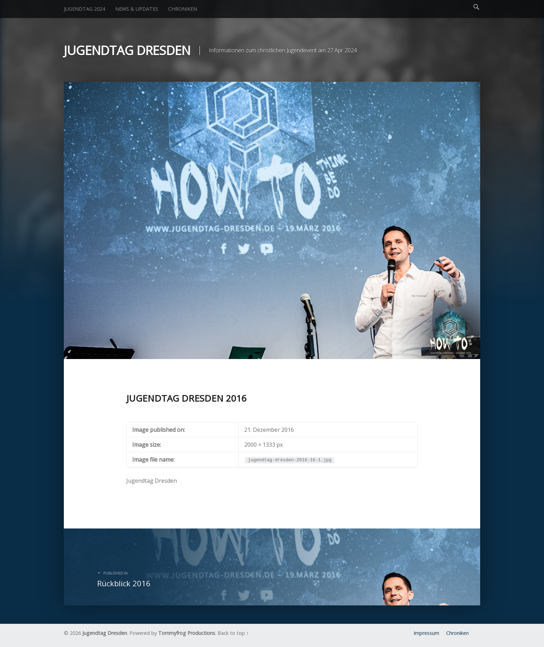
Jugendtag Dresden (104, 633)
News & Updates (136, 9)
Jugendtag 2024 (84, 9)
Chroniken (182, 9)
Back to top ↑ (233, 633)
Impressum (426, 633)
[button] (272, 220)
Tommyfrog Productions (186, 633)
